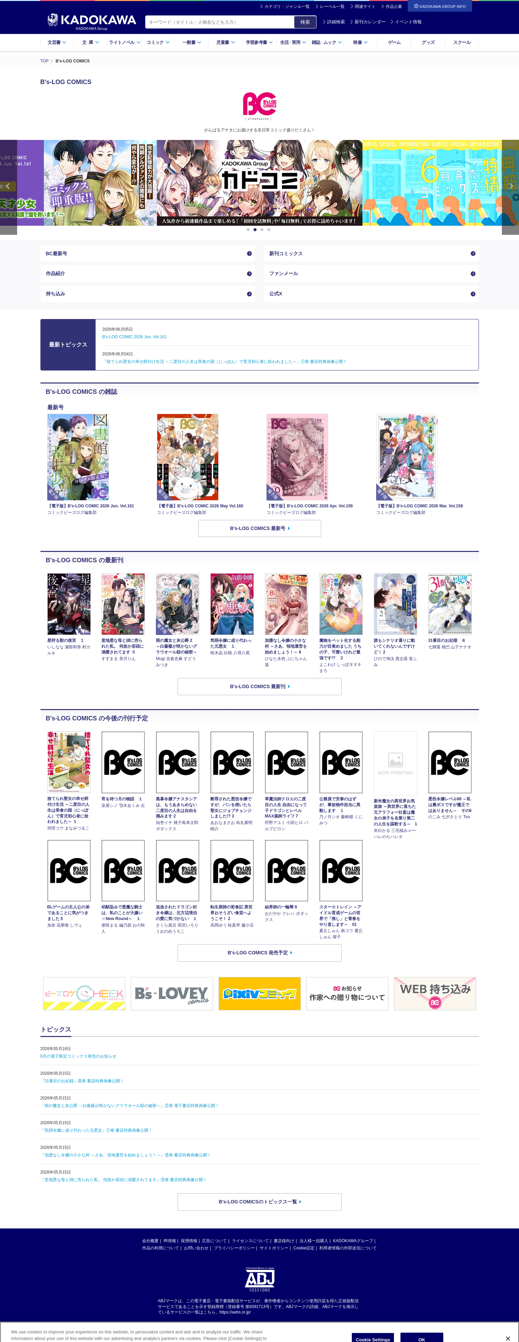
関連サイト (365, 6)
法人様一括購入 (313, 1240)
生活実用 (293, 42)
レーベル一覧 (332, 6)
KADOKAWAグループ (353, 1240)
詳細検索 (333, 21)
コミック (158, 42)
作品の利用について (160, 1248)
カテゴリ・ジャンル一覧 (287, 6)
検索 (305, 22)
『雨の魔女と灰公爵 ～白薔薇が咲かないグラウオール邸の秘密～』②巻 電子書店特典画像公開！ (130, 1105)
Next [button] (510, 187)
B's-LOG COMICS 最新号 (258, 528)
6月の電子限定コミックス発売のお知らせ (78, 1056)
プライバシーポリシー (234, 1248)
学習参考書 (259, 42)
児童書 (225, 42)
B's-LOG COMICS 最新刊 (258, 686)
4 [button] (270, 230)
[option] (259, 183)
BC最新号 (56, 253)
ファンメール (283, 273)
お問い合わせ (196, 1248)
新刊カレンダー (368, 21)
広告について (214, 1240)
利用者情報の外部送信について (348, 1248)
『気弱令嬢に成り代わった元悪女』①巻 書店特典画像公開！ (96, 1130)
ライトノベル (124, 42)
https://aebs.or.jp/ (235, 1312)
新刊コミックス (286, 253)
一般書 (192, 42)
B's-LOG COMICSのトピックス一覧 (258, 1201)
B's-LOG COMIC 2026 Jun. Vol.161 (134, 336)
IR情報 (170, 1240)
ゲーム (394, 42)
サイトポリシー (274, 1248)
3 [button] (263, 230)
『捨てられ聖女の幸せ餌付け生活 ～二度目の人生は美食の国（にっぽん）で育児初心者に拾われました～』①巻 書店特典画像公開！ (224, 361)
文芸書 (57, 42)
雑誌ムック (327, 42)
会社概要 (150, 1240)
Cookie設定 (304, 1248)
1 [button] (249, 230)
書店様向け (284, 1240)
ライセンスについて (250, 1240)
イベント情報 (406, 21)
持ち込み (55, 293)
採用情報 (189, 1240)
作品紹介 (55, 273)
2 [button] (256, 230)
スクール (461, 42)
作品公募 (394, 6)
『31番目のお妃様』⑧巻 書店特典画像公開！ (82, 1081)
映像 (360, 42)
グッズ (428, 42)
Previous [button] (8, 187)
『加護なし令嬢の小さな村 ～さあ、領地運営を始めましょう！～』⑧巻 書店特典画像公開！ (125, 1155)
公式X (275, 293)
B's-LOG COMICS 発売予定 (258, 952)
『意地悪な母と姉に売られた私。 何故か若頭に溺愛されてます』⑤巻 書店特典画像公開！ (123, 1179)
